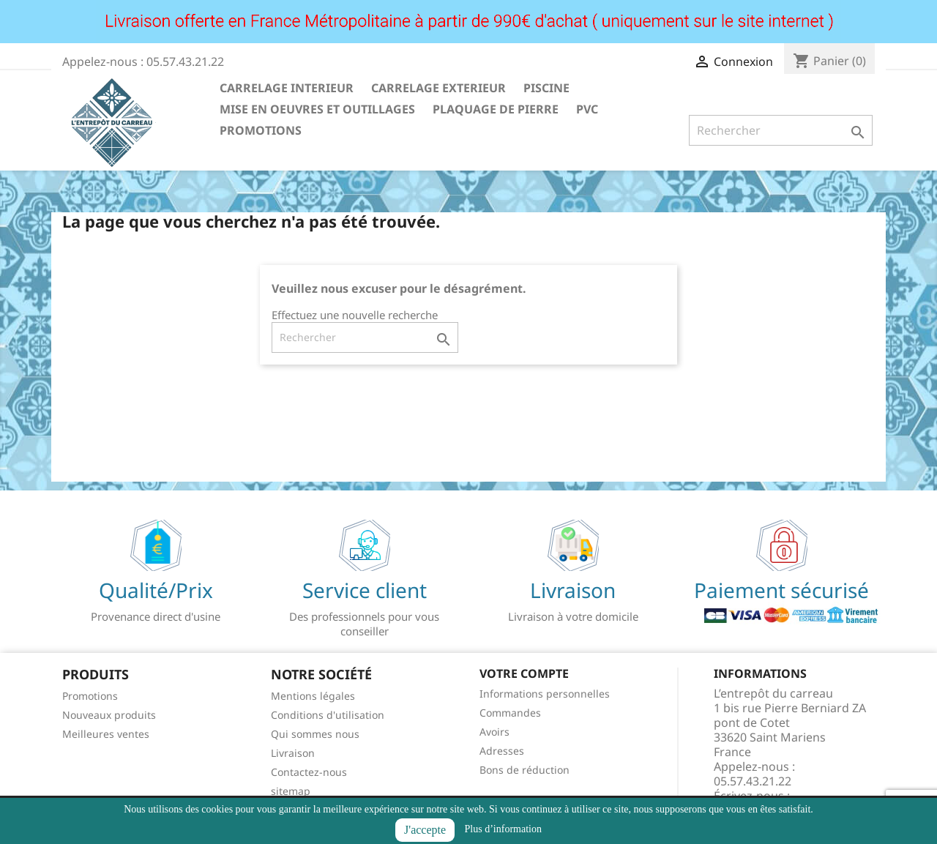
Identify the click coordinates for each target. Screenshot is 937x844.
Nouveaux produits (109, 715)
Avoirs (494, 732)
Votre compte (524, 673)
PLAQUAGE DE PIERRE (496, 109)
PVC (587, 109)
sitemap (290, 791)
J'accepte (425, 830)
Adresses (501, 751)
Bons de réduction (524, 770)
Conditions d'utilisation (327, 715)
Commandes (510, 713)
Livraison (293, 753)
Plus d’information (503, 829)
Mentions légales (313, 696)
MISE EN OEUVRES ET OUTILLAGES (317, 109)
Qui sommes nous (315, 734)
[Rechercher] (781, 130)
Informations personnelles (544, 694)
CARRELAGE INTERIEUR (287, 88)
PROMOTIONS (261, 130)
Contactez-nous (309, 772)
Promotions (90, 696)
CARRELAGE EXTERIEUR (438, 88)
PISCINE (546, 88)
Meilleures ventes (105, 734)
